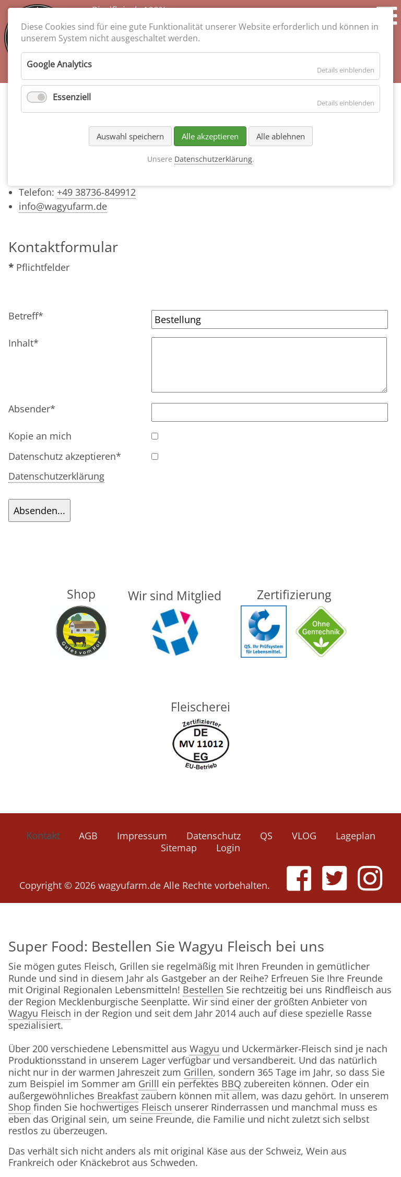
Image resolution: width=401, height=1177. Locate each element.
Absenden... (39, 510)
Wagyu (204, 1048)
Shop (19, 1107)
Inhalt (30, 343)
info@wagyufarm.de (63, 206)
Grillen (198, 1072)
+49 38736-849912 (96, 192)
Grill (147, 1083)
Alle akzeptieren (210, 136)
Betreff (30, 316)
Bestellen (203, 989)
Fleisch (156, 1107)
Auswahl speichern (130, 136)
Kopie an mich (40, 436)
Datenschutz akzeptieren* (64, 456)
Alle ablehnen (280, 136)
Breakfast (117, 1095)
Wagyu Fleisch (39, 1013)
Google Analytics (59, 64)
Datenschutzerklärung (56, 476)
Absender (31, 409)
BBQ (231, 1083)
